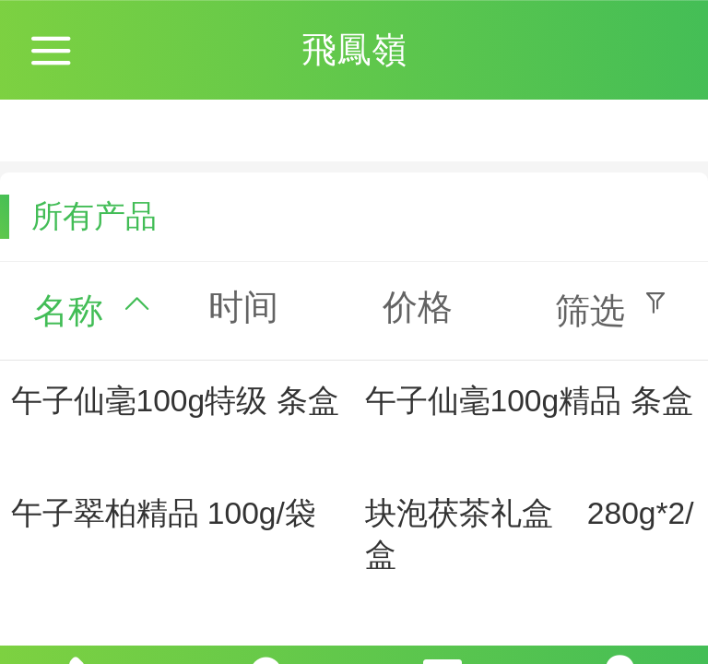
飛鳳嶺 (354, 49)
